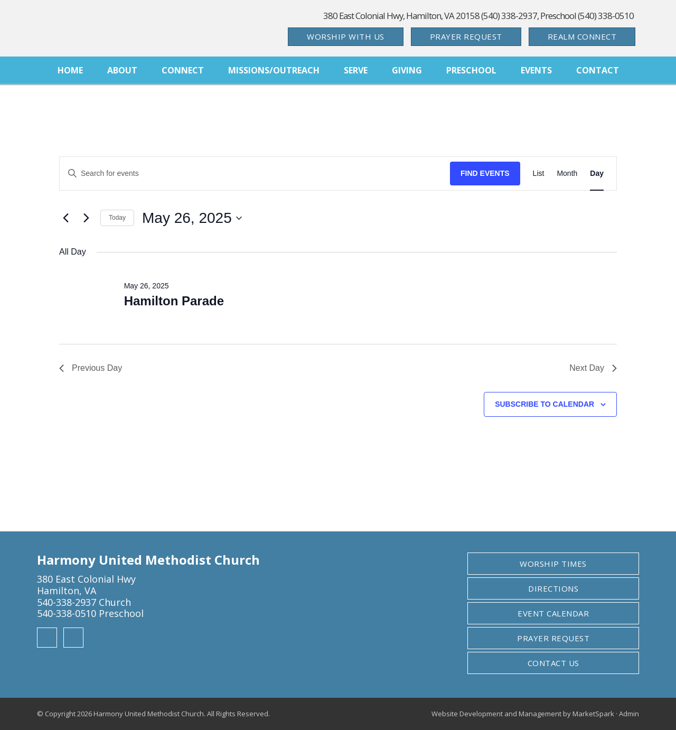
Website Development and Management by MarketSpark (522, 713)
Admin (629, 713)
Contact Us (553, 663)
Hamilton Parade (174, 301)
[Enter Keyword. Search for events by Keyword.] (255, 173)
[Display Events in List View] (538, 173)
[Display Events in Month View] (567, 173)
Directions (553, 588)
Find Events (485, 173)
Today (117, 217)
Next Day (593, 367)
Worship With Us (345, 36)
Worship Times (553, 563)
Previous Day (90, 367)
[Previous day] (65, 218)
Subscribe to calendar (544, 404)
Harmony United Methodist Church (111, 28)
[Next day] (86, 218)
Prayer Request (466, 36)
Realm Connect (582, 36)
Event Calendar (553, 613)
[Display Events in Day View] (597, 173)
